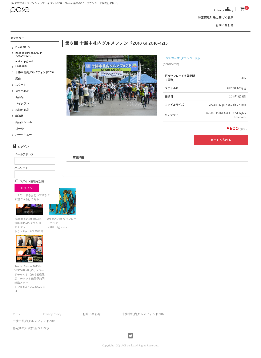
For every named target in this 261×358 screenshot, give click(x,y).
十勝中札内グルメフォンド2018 (34, 76)
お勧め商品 (22, 113)
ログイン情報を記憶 (29, 185)
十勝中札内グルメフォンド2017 (143, 318)
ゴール (19, 132)
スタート (20, 88)
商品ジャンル (23, 126)
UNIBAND (21, 70)
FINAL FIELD (22, 51)
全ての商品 (22, 94)
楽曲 (18, 82)
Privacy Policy (222, 10)
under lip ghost (24, 65)
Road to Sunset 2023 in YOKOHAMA (28, 58)
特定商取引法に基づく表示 (214, 19)
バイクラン (22, 107)
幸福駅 (19, 119)
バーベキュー (23, 138)
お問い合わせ (223, 28)
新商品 (19, 101)
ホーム (17, 318)
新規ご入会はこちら (27, 203)
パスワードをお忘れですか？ (32, 199)
